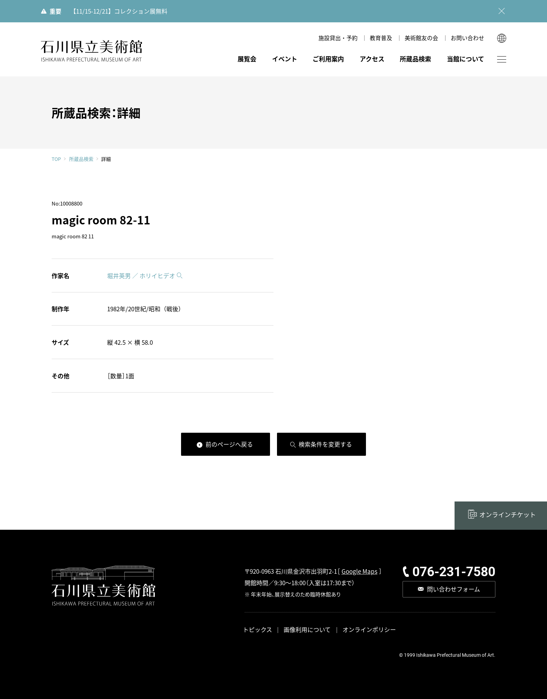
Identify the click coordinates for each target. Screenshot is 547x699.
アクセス (372, 58)
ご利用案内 (328, 58)
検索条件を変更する (325, 444)
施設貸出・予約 (338, 38)
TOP (56, 159)
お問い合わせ (467, 38)
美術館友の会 (421, 38)
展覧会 (247, 58)
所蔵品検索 (415, 58)
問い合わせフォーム (453, 589)
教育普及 (381, 38)
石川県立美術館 (92, 51)
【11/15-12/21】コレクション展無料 (118, 11)
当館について (465, 58)
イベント (284, 58)
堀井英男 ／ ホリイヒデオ (141, 275)
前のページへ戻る (229, 444)
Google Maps (359, 571)
